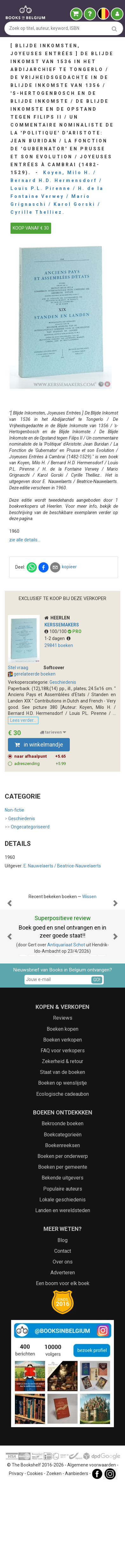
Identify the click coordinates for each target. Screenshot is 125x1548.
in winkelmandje (39, 744)
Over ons (63, 1325)
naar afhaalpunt (40, 756)
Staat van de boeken (62, 1136)
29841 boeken (58, 645)
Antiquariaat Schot (66, 1008)
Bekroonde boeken (62, 1187)
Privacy (16, 1536)
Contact (62, 1314)
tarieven (53, 732)
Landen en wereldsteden (62, 1274)
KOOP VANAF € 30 (31, 228)
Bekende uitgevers (62, 1241)
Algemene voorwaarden (91, 1528)
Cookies (35, 1536)
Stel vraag (18, 667)
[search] (114, 29)
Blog (62, 1304)
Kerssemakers (61, 624)
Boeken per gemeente (62, 1230)
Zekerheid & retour (62, 1125)
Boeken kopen (62, 1092)
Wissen (89, 896)
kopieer (69, 566)
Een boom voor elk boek (62, 1347)
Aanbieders (76, 1536)
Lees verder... (23, 720)
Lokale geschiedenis (62, 1263)
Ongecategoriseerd (27, 827)
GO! (96, 1043)
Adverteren (62, 1336)
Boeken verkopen (62, 1103)
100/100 (56, 631)
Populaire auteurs (62, 1252)
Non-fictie (14, 810)
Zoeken (54, 1536)
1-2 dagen (57, 638)
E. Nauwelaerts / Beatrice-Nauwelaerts (62, 865)
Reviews (62, 1081)
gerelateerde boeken (32, 674)
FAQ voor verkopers (63, 1114)
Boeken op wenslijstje (62, 1146)
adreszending (40, 764)
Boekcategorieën (63, 1198)
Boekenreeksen (62, 1209)
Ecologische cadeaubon (62, 1157)
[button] (9, 935)
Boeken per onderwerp (62, 1220)
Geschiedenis (62, 682)
